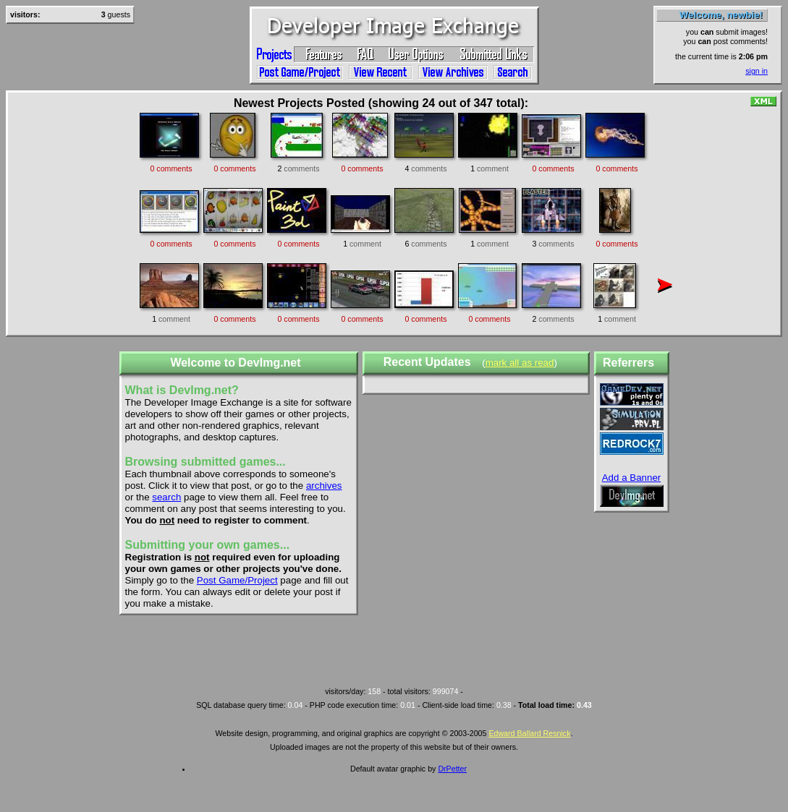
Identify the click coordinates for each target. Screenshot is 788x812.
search (166, 497)
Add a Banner (631, 477)
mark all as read (520, 362)
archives (324, 485)
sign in (756, 71)
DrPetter (452, 768)
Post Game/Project (237, 580)
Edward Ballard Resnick (529, 733)
